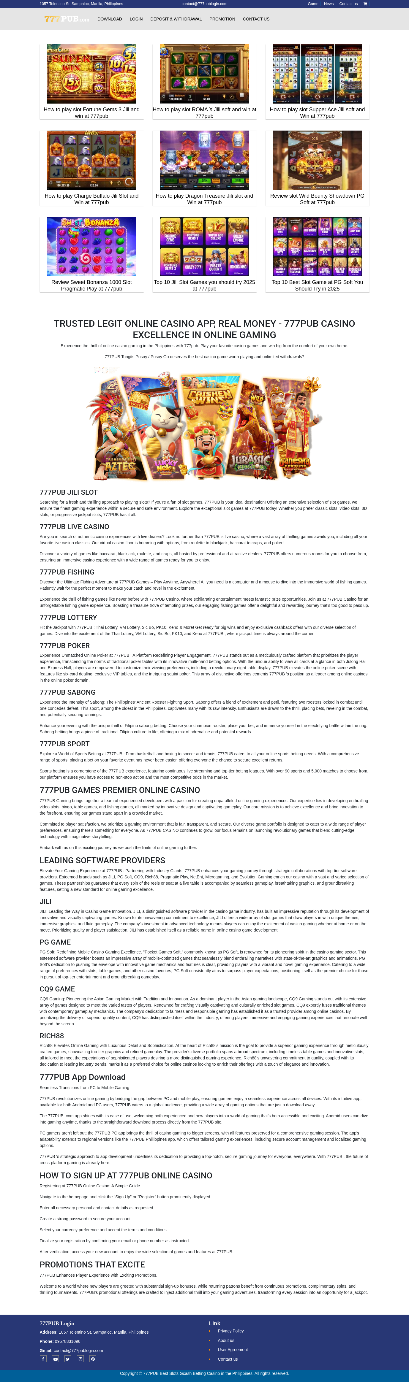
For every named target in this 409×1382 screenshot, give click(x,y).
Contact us (256, 19)
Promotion (222, 19)
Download (110, 19)
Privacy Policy (231, 1331)
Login (136, 19)
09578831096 (67, 1341)
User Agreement (233, 1349)
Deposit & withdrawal (176, 19)
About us (226, 1340)
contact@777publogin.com (78, 1350)
